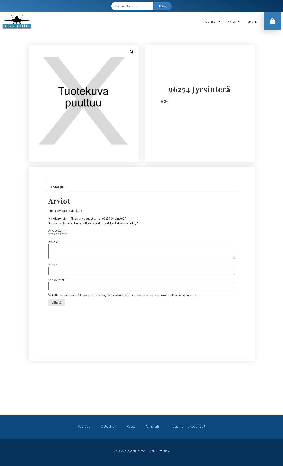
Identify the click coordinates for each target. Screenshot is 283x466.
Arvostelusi (57, 230)
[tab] (57, 187)
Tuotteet (212, 21)
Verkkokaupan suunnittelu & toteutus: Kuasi (141, 451)
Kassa (131, 426)
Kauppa (84, 426)
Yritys (233, 21)
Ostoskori (109, 426)
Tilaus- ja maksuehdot (187, 426)
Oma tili (252, 21)
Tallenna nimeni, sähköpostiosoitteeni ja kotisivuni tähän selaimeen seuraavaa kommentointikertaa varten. (125, 294)
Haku (162, 6)
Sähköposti (57, 279)
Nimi (52, 264)
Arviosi (53, 241)
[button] (272, 21)
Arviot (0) (57, 187)
